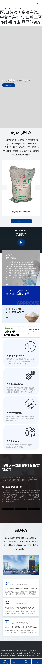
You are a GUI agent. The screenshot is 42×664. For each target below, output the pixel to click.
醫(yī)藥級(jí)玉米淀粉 (21, 212)
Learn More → (8, 86)
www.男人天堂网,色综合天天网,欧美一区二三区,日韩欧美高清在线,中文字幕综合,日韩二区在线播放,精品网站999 (21, 12)
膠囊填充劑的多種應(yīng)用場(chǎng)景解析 (21, 588)
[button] (4, 187)
